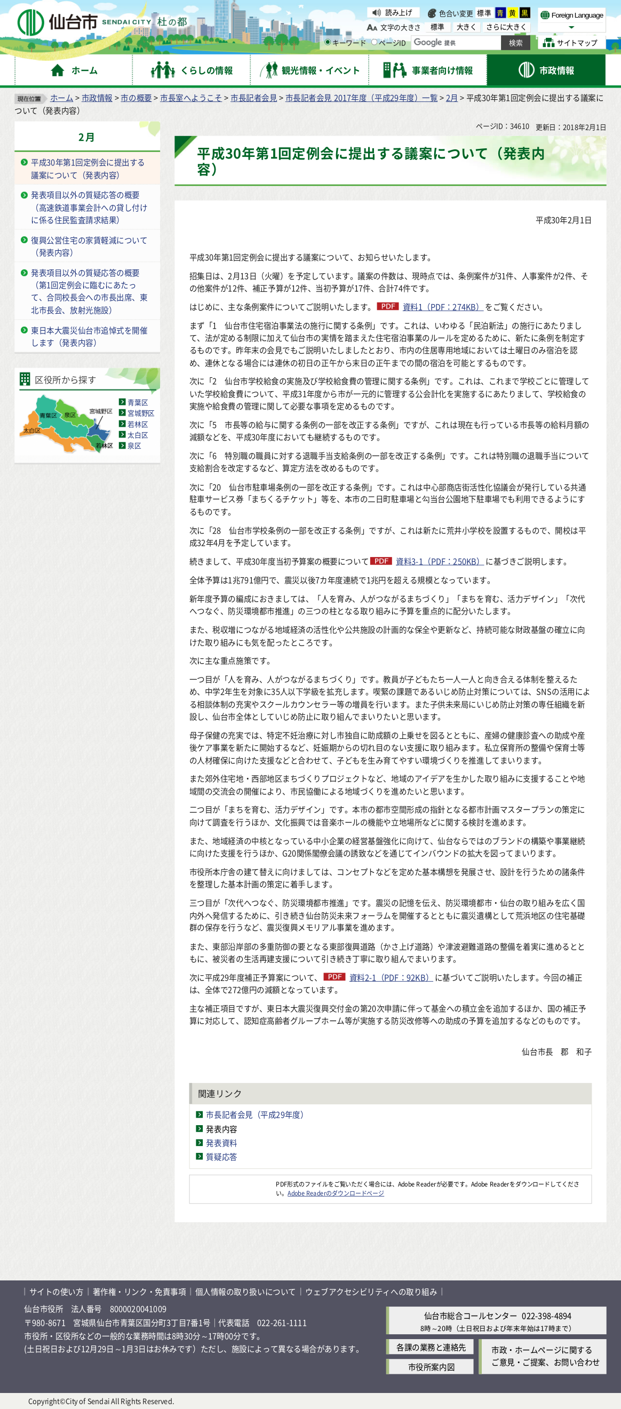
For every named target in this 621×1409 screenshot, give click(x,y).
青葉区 (138, 402)
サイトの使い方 (56, 1291)
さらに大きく (506, 26)
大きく (467, 26)
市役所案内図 (431, 1367)
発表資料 (221, 1142)
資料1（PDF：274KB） (443, 306)
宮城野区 (141, 412)
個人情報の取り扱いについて (245, 1291)
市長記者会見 (253, 98)
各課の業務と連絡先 (431, 1346)
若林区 (138, 423)
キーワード (345, 42)
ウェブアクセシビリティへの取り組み (371, 1291)
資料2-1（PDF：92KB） (391, 977)
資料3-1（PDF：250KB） (440, 561)
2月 (452, 98)
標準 (484, 13)
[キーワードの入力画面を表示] (327, 42)
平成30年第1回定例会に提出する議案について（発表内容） (88, 168)
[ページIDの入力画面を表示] (374, 42)
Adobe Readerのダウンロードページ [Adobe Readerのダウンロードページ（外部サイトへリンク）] (336, 1193)
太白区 (138, 434)
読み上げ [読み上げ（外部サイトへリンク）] (398, 12)
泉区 (134, 445)
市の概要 (136, 98)
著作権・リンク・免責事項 (139, 1291)
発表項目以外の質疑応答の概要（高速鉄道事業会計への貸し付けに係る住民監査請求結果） (89, 207)
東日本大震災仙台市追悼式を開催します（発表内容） (89, 336)
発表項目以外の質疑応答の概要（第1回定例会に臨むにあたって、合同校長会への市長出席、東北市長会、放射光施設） (89, 290)
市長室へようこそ (191, 98)
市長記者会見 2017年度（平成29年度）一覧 (361, 98)
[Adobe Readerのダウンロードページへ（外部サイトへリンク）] (233, 1184)
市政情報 (97, 98)
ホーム (62, 98)
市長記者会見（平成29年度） (257, 1114)
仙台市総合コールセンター (471, 1316)
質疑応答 (221, 1156)
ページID (388, 42)
